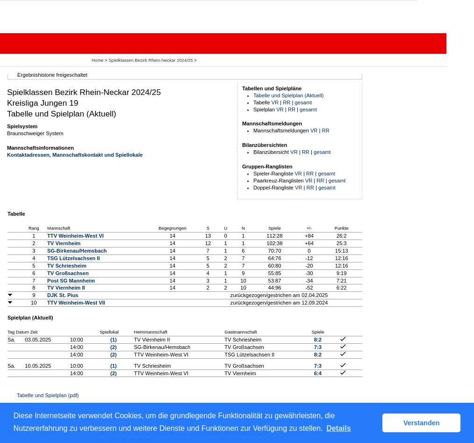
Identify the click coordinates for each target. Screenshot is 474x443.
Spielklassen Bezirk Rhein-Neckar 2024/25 (151, 60)
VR (275, 102)
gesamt (303, 102)
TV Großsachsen (68, 273)
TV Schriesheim (66, 266)
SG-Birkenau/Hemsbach (77, 251)
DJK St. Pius (63, 295)
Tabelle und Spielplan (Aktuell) (288, 95)
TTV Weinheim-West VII (76, 302)
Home (97, 60)
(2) (113, 347)
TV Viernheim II (66, 287)
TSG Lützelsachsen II (73, 258)
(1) (113, 339)
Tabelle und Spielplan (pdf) (48, 395)
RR (286, 102)
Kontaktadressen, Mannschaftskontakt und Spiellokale (75, 155)
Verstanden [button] (421, 423)
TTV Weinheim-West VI (75, 236)
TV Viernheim (63, 243)
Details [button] (338, 428)
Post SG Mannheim (71, 280)
